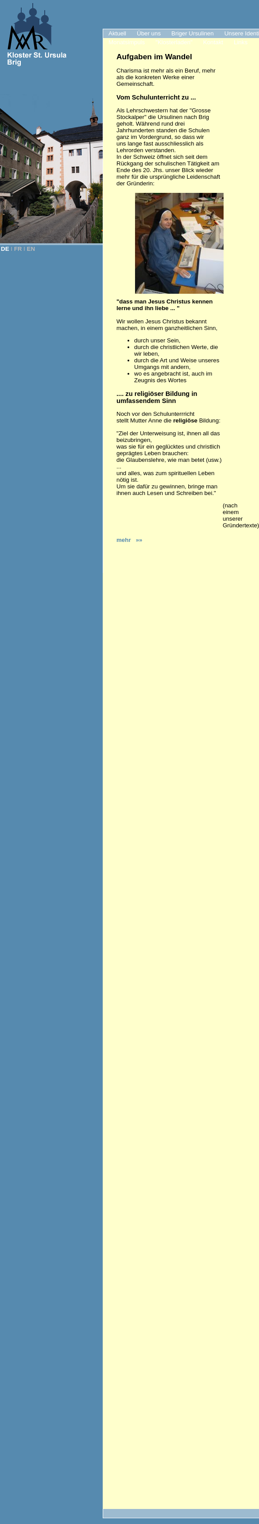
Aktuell (117, 33)
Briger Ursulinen (192, 33)
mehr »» (129, 540)
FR (18, 249)
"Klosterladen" (174, 42)
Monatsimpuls (126, 42)
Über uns (149, 33)
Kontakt (213, 42)
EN (31, 249)
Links (240, 42)
